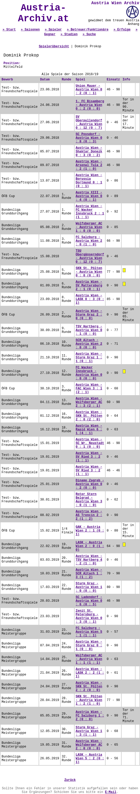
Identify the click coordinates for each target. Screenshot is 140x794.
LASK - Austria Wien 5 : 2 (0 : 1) (90, 758)
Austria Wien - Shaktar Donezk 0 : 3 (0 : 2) (89, 151)
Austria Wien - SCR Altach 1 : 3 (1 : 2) (89, 573)
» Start (9, 30)
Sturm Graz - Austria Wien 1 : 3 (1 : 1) (89, 731)
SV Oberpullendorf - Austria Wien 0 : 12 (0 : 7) (89, 122)
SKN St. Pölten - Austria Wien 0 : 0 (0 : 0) (89, 271)
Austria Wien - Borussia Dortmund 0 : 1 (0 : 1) (89, 180)
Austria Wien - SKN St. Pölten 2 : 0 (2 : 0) (89, 415)
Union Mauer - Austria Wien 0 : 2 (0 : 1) (89, 89)
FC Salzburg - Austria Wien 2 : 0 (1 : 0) (89, 240)
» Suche (89, 34)
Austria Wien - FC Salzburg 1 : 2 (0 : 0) (90, 715)
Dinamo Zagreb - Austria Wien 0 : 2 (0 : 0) (90, 484)
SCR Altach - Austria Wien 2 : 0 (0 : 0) (89, 343)
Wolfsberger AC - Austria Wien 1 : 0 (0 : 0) (89, 227)
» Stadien (68, 34)
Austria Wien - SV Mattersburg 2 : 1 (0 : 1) (89, 285)
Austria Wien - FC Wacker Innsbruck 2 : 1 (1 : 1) (90, 211)
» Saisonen (30, 30)
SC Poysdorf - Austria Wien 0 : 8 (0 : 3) (89, 137)
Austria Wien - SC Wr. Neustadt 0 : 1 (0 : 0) (90, 443)
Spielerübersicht (54, 46)
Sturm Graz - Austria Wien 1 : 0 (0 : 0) (89, 587)
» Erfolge (122, 30)
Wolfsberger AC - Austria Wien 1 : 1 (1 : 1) (89, 659)
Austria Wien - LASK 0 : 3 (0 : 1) (90, 299)
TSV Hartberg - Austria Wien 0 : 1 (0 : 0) (89, 330)
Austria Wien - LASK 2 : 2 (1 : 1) (90, 672)
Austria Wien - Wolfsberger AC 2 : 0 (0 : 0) (89, 744)
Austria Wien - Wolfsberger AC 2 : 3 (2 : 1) (89, 402)
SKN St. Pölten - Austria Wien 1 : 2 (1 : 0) (89, 700)
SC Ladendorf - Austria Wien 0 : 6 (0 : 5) (89, 600)
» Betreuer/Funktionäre (87, 30)
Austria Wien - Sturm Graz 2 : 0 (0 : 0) (89, 314)
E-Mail (110, 792)
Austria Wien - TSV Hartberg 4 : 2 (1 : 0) (89, 559)
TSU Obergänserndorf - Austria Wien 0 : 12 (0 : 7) (90, 256)
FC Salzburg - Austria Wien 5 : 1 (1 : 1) (89, 631)
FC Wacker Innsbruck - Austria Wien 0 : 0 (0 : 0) (89, 373)
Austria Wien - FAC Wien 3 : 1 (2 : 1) (89, 388)
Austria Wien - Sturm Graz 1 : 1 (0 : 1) (89, 357)
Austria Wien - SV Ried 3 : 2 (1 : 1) (89, 456)
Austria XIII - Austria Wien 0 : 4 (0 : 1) (89, 196)
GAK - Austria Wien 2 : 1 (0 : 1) (90, 530)
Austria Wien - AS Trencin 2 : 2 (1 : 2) (89, 515)
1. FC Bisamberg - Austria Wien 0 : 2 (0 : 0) (90, 105)
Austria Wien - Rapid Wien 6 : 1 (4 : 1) (89, 429)
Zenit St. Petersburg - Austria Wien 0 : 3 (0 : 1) (89, 616)
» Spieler (53, 30)
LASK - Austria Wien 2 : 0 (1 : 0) (90, 546)
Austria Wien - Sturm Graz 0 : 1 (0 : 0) (89, 645)
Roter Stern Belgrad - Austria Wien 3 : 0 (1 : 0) (89, 499)
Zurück (70, 780)
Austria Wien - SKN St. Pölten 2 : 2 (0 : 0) (89, 686)
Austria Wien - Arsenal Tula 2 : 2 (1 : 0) (89, 165)
